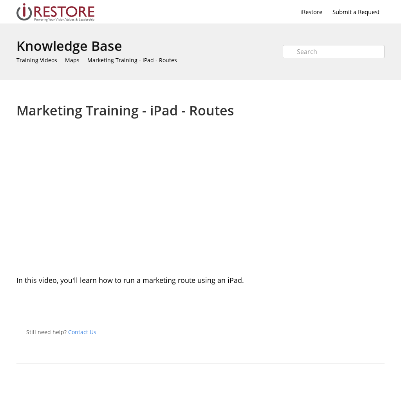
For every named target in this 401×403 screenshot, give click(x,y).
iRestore (311, 12)
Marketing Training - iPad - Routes (132, 60)
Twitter (233, 307)
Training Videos (36, 60)
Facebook (249, 307)
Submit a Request (355, 12)
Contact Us (82, 332)
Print (228, 91)
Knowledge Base (69, 46)
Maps (72, 60)
